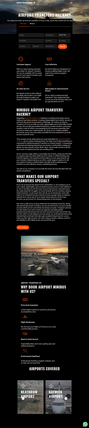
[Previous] (23, 398)
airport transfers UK (32, 118)
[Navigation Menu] (71, 3)
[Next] (66, 398)
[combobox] (64, 35)
